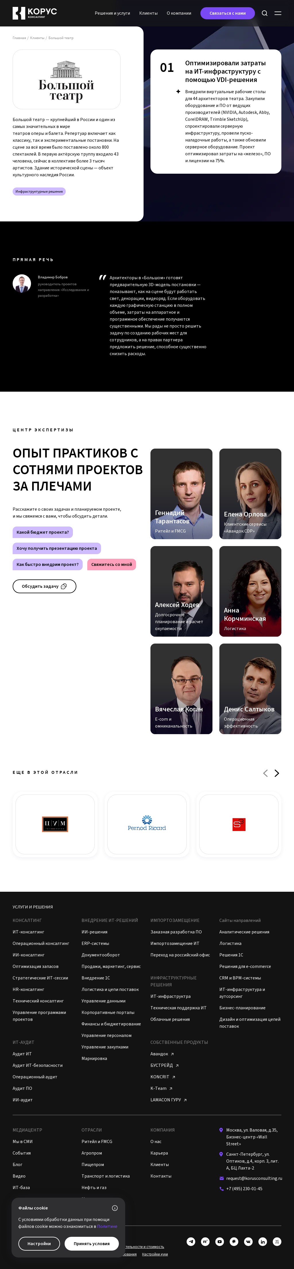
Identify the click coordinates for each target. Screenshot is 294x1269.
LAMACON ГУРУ (168, 1100)
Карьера (159, 1153)
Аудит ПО (22, 1088)
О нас (155, 1141)
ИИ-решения (94, 932)
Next (276, 773)
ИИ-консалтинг (29, 955)
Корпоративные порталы (108, 1012)
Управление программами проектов (39, 1016)
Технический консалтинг (38, 1001)
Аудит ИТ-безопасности (38, 1065)
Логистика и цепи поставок (110, 989)
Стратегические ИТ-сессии (40, 978)
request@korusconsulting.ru (254, 1178)
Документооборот (101, 955)
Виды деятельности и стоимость (137, 1246)
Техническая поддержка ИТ (178, 1008)
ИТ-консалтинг (28, 932)
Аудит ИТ (22, 1054)
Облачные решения (170, 1019)
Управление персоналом (106, 1035)
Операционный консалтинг (41, 943)
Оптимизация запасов (36, 966)
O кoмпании (179, 13)
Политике (107, 1226)
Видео (19, 1176)
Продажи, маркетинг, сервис (111, 966)
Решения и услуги (112, 13)
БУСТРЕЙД (164, 1065)
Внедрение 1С (96, 978)
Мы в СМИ (23, 1141)
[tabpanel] (215, 111)
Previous (265, 773)
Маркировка (94, 1058)
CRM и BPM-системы (240, 978)
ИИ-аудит (23, 1100)
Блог (17, 1164)
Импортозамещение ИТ (175, 943)
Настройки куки (155, 1254)
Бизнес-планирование (242, 1008)
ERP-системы (95, 943)
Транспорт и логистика (106, 1176)
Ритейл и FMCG (97, 1141)
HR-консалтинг (28, 989)
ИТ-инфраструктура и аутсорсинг (242, 993)
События (22, 1153)
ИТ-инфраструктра (170, 996)
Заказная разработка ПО (176, 932)
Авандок (161, 1054)
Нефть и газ (94, 1187)
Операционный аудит (35, 1077)
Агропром (92, 1153)
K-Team (161, 1088)
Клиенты (148, 13)
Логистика (230, 943)
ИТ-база (21, 1187)
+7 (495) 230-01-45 (244, 1189)
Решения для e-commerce (245, 966)
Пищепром (93, 1164)
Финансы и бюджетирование (111, 1024)
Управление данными (103, 1001)
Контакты (160, 1176)
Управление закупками (105, 1047)
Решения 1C (231, 955)
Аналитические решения (244, 932)
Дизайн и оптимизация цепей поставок (250, 1022)
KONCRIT (162, 1077)
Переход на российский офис (180, 955)
